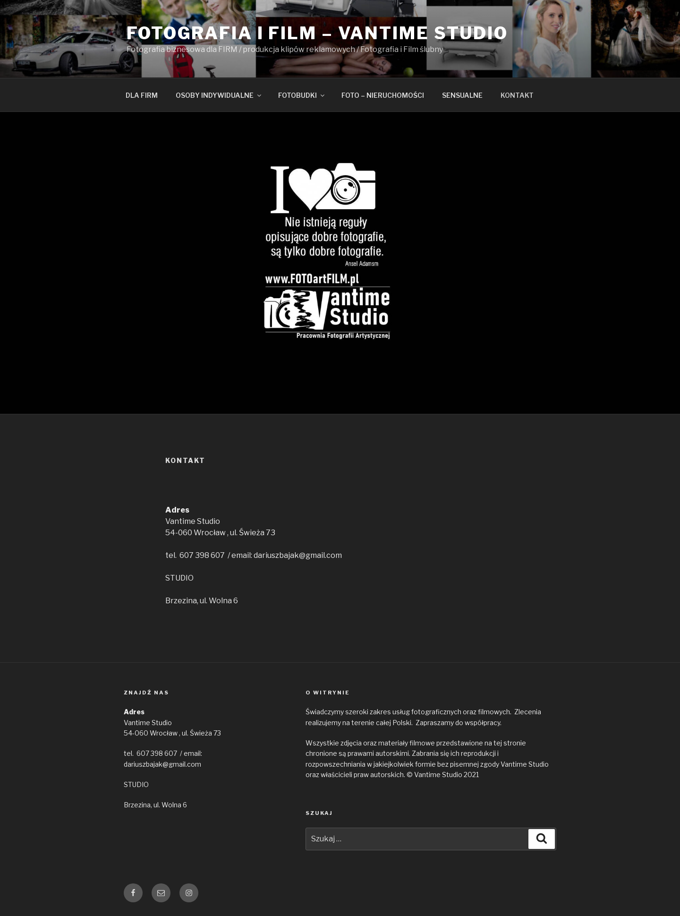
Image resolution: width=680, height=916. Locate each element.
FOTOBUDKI (302, 95)
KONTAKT (517, 95)
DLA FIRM (142, 95)
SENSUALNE (462, 95)
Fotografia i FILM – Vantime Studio (317, 33)
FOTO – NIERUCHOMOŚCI (382, 95)
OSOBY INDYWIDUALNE (219, 95)
